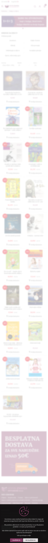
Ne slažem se (30, 540)
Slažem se (16, 540)
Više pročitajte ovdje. (24, 535)
